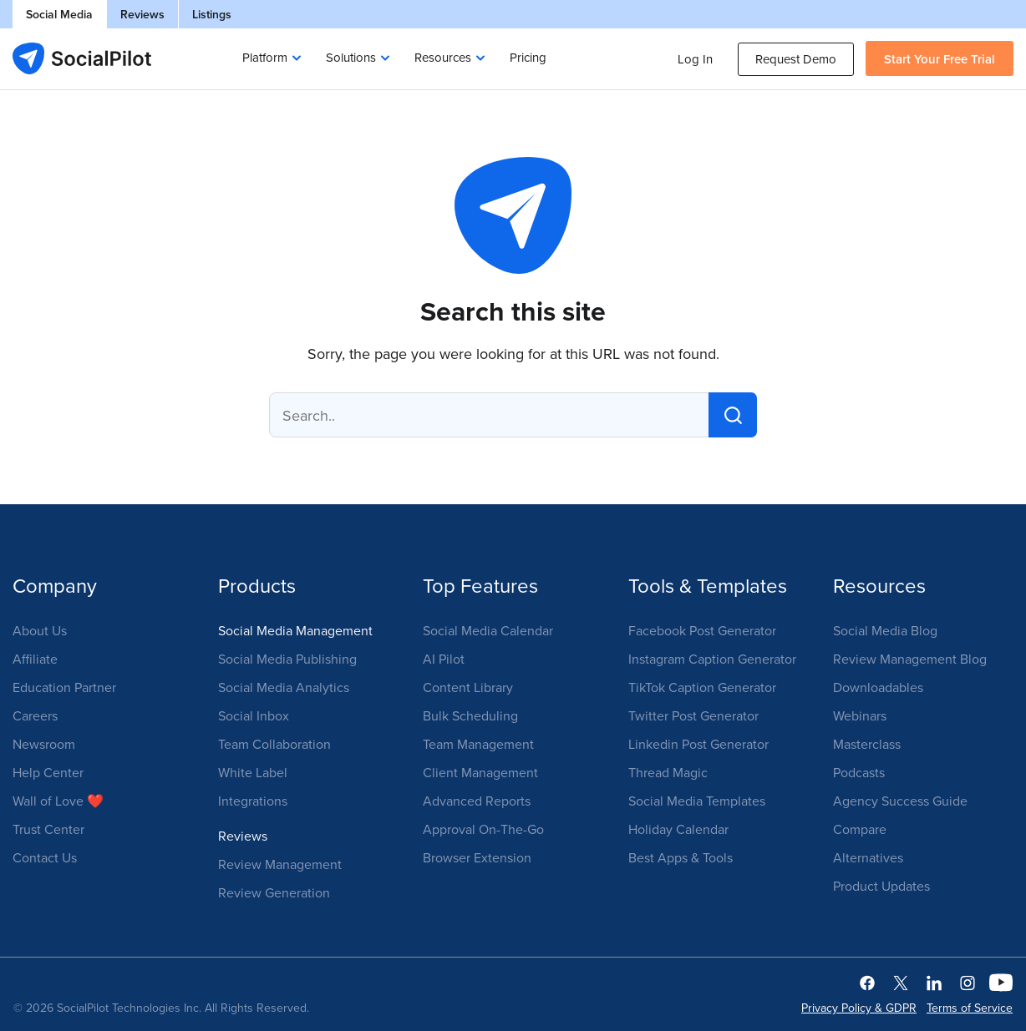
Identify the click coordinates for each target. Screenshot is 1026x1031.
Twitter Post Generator (693, 715)
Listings (211, 14)
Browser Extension (477, 857)
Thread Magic (668, 772)
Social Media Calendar (488, 630)
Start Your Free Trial (939, 59)
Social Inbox (253, 715)
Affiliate (35, 658)
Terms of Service (970, 1007)
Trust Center (48, 829)
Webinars (859, 715)
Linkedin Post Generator (698, 744)
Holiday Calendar (678, 829)
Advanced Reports (477, 800)
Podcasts (859, 772)
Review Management (280, 864)
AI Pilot (444, 658)
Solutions (351, 57)
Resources (442, 57)
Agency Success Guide (900, 800)
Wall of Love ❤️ (58, 800)
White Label (252, 772)
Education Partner (64, 687)
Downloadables (878, 687)
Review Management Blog (910, 658)
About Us (40, 630)
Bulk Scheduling (470, 715)
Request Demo (795, 59)
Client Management (480, 772)
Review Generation (274, 892)
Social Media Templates (696, 800)
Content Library (468, 687)
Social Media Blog (885, 630)
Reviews (142, 14)
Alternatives (868, 857)
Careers (35, 715)
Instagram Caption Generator (712, 658)
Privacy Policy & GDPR (859, 1007)
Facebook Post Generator (702, 630)
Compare (859, 829)
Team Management (478, 744)
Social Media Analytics (283, 687)
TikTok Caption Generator (702, 687)
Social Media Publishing (287, 658)
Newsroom (44, 744)
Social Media (59, 14)
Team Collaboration (274, 744)
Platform (264, 57)
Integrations (252, 800)
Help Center (48, 772)
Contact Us (45, 857)
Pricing (528, 57)
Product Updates (881, 886)
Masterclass (867, 744)
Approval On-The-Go (483, 829)
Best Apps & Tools (680, 857)
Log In (695, 59)
